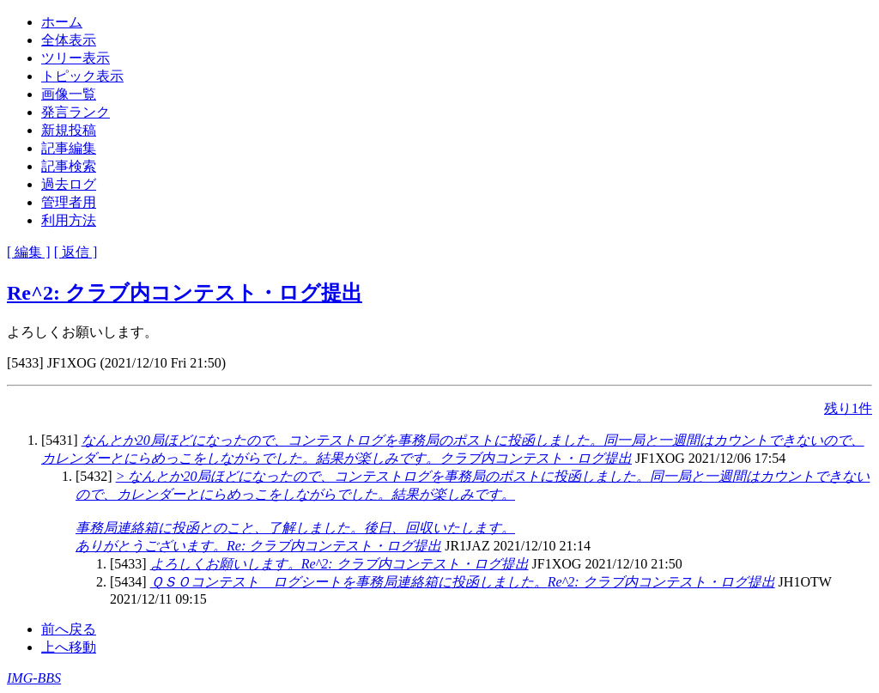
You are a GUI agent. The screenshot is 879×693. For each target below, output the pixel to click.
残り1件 (848, 408)
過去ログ (68, 184)
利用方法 (68, 220)
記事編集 (68, 148)
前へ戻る (68, 629)
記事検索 (68, 166)
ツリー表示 (75, 58)
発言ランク (75, 112)
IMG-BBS (34, 678)
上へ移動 (68, 647)
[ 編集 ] (29, 252)
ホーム (61, 22)
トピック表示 (82, 76)
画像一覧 (68, 94)
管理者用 (68, 202)
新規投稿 (68, 130)
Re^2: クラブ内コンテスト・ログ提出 (184, 293)
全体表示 (68, 40)
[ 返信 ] (76, 252)
